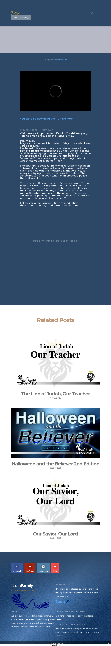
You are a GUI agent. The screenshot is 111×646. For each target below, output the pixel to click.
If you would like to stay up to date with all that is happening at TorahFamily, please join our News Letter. (78, 632)
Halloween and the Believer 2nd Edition (55, 464)
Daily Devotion (60, 59)
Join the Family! (21, 17)
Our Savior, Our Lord (55, 534)
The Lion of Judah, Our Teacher (55, 394)
